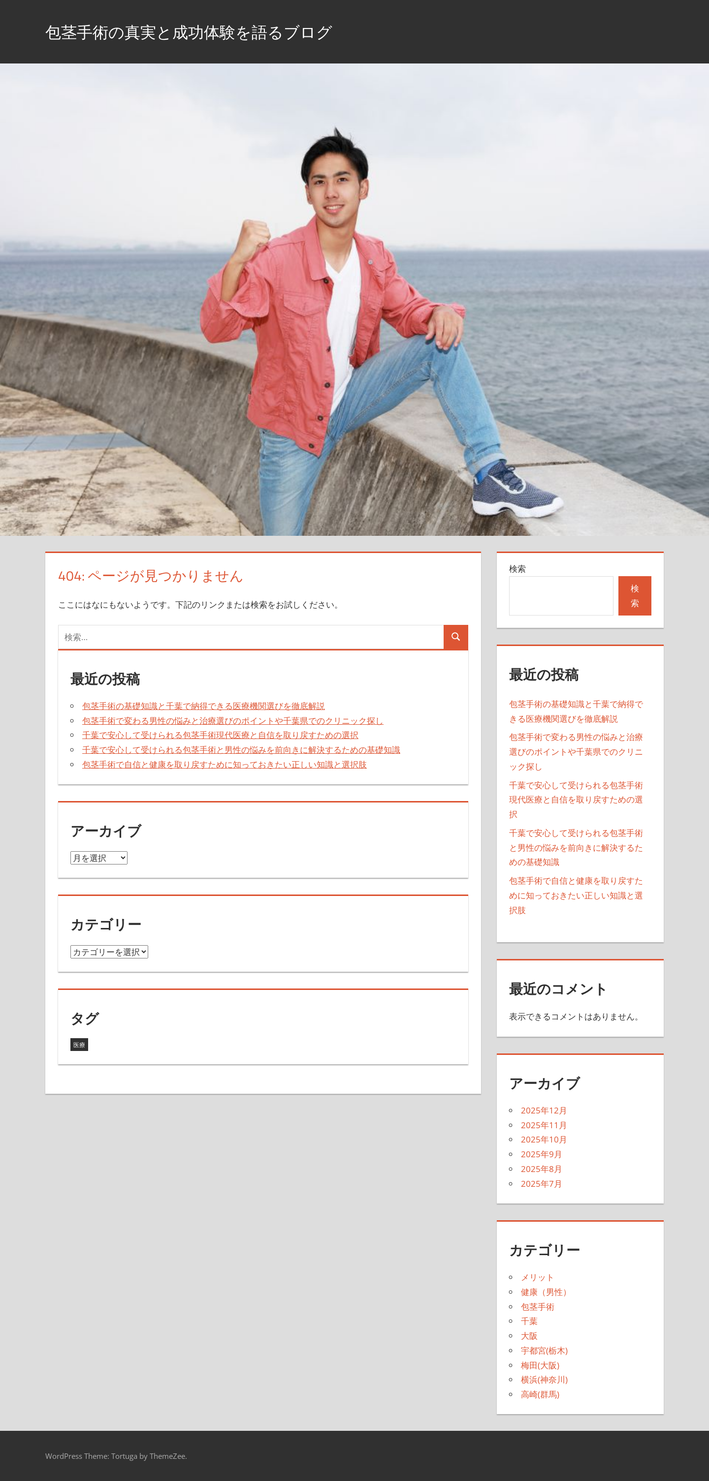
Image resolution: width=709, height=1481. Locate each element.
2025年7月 (541, 1183)
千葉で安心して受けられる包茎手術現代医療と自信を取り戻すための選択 (220, 734)
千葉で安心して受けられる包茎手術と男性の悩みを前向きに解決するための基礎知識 (241, 749)
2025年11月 (544, 1125)
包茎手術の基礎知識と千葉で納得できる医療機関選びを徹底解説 (203, 705)
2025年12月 (544, 1110)
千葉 (529, 1321)
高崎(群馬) (540, 1394)
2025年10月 (544, 1139)
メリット (537, 1277)
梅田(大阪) (540, 1365)
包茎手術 (537, 1306)
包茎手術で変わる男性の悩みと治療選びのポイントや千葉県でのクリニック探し (233, 720)
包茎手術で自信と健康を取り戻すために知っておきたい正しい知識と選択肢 (224, 764)
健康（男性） (546, 1291)
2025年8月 (541, 1168)
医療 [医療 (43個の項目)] (79, 1045)
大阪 (529, 1335)
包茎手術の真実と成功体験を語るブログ (206, 31)
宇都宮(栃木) (544, 1350)
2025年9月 (541, 1154)
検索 (517, 568)
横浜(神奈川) (544, 1379)
